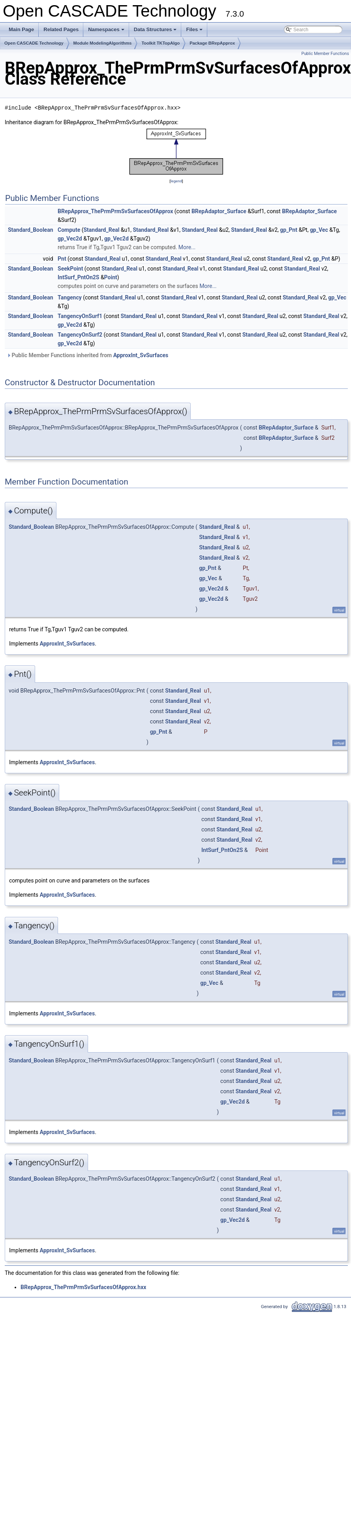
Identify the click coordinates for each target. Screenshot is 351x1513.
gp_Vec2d (70, 238)
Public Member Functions (325, 53)
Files (195, 32)
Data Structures (156, 32)
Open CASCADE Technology (34, 43)
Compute (69, 230)
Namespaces (107, 32)
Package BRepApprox (212, 43)
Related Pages (61, 29)
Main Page (21, 29)
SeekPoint (70, 268)
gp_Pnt (288, 230)
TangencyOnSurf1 (80, 316)
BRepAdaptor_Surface (218, 211)
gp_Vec (319, 230)
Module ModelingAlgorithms (102, 43)
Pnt (62, 259)
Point (110, 277)
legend (176, 181)
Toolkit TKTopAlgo (160, 43)
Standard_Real (101, 230)
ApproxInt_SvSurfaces (141, 355)
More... (186, 247)
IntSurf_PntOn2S (78, 277)
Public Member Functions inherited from (87, 355)
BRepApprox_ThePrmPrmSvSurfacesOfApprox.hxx (83, 1287)
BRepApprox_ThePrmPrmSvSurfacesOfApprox (115, 211)
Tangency (70, 297)
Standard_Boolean (30, 230)
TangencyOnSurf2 (80, 334)
